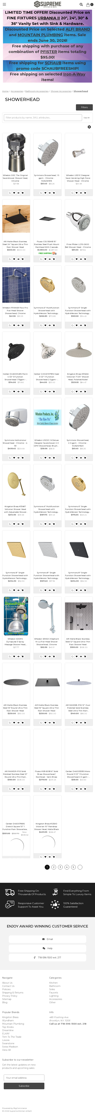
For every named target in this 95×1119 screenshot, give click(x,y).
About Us (7, 982)
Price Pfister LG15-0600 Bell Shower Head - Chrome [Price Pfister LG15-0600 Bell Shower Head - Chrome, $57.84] (78, 245)
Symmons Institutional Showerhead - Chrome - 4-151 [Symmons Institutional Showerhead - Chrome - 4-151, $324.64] (15, 443)
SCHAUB (53, 63)
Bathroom (54, 986)
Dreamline (8, 1030)
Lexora (5, 1040)
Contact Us (8, 986)
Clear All (87, 118)
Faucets (53, 992)
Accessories (55, 999)
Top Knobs (8, 1027)
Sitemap (6, 999)
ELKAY (6, 1033)
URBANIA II (49, 18)
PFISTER (48, 51)
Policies (6, 989)
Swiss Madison (10, 1046)
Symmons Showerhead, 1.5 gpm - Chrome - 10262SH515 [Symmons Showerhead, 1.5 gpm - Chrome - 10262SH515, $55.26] (46, 178)
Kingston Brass (10, 1017)
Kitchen (53, 982)
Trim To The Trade (11, 1036)
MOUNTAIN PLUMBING (40, 35)
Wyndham (8, 1020)
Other (52, 1002)
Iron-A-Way (74, 74)
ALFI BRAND (78, 29)
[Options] (89, 127)
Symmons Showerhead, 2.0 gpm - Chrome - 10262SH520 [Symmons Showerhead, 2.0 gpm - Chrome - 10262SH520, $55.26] (78, 443)
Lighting (53, 995)
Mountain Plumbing (13, 1023)
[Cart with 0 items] (89, 5)
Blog (4, 1002)
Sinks (52, 989)
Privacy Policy (9, 995)
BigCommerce (20, 1108)
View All (6, 1050)
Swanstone (8, 1043)
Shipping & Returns (12, 992)
